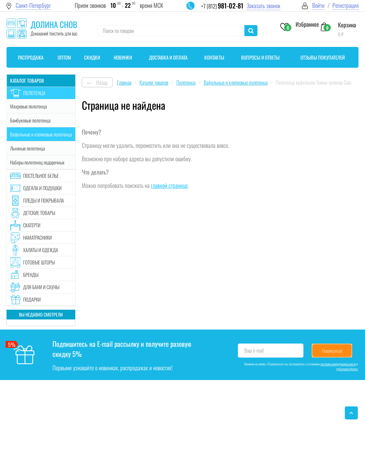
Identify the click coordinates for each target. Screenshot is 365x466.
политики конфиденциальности (338, 363)
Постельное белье (41, 175)
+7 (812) (222, 6)
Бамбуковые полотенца (30, 120)
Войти (318, 5)
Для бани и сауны (41, 286)
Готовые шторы (39, 262)
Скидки (92, 57)
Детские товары (39, 212)
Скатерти (31, 225)
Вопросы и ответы (260, 57)
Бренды (30, 274)
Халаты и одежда (40, 249)
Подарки (32, 299)
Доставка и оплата (168, 57)
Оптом (64, 57)
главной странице (169, 185)
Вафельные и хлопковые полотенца (41, 134)
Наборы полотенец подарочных (37, 162)
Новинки (123, 57)
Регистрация (345, 5)
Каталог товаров (27, 80)
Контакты (214, 57)
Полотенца (34, 92)
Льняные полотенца (27, 148)
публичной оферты (347, 368)
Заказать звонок (263, 6)
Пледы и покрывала (43, 200)
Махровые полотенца (28, 106)
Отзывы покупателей (322, 57)
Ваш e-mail (254, 350)
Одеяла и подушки (42, 187)
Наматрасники (37, 237)
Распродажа (30, 57)
